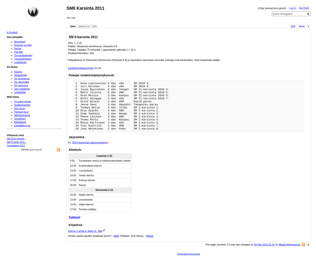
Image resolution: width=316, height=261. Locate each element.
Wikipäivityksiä (22, 115)
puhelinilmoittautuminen (81, 68)
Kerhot (17, 48)
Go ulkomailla (21, 82)
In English (12, 32)
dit (293, 26)
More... (303, 26)
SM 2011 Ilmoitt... (16, 138)
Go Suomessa (22, 78)
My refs (304, 8)
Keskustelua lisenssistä (188, 254)
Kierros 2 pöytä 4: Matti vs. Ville (85, 231)
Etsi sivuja (19, 108)
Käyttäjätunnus (22, 125)
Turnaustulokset (22, 58)
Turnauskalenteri (23, 55)
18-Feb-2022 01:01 (264, 244)
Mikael (149, 236)
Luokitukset (20, 62)
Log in (292, 8)
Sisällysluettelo (22, 105)
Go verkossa (21, 85)
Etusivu (18, 71)
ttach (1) (84, 26)
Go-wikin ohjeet (22, 101)
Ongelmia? (20, 118)
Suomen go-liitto (23, 45)
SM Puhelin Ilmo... (17, 142)
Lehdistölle (20, 92)
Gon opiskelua (22, 89)
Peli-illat (18, 52)
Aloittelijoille (20, 75)
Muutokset (19, 41)
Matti (116, 236)
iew (73, 26)
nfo (94, 26)
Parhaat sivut (21, 112)
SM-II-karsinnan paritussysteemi (89, 142)
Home (33, 11)
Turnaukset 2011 (16, 145)
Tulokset (74, 217)
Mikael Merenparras (289, 244)
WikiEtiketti (20, 122)
